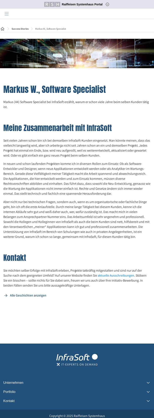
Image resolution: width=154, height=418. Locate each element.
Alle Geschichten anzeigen (24, 295)
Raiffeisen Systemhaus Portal (73, 4)
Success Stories (20, 28)
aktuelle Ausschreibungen (116, 275)
